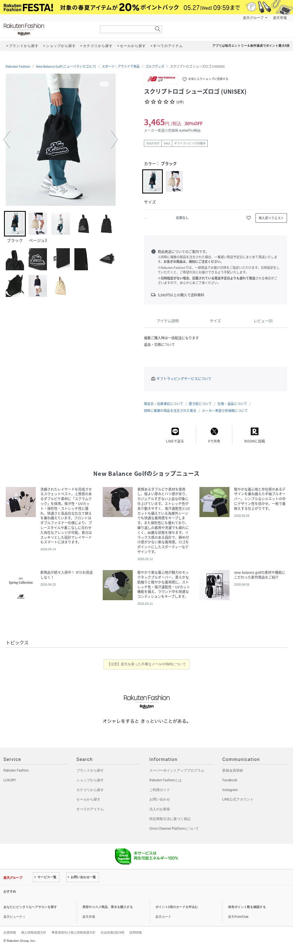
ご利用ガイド (159, 790)
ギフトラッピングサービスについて (184, 378)
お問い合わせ (159, 799)
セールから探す (88, 799)
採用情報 (135, 932)
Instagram (230, 790)
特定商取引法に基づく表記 (170, 819)
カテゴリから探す (90, 790)
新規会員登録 (232, 770)
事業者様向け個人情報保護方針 (74, 932)
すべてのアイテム (90, 809)
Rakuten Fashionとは (165, 780)
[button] (7, 139)
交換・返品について (232, 403)
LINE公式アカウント (238, 799)
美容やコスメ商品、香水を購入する (107, 907)
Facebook (229, 780)
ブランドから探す (90, 770)
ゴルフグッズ (154, 66)
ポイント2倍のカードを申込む (176, 907)
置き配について (200, 403)
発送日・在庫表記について (163, 403)
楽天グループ (253, 18)
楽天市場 (280, 18)
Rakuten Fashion (47, 29)
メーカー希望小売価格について (225, 410)
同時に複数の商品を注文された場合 (170, 410)
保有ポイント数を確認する (247, 907)
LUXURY (9, 780)
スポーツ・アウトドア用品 (121, 66)
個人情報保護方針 (33, 932)
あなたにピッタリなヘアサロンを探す (30, 907)
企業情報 (9, 932)
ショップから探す (90, 780)
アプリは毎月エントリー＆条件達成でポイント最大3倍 (251, 46)
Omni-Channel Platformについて (174, 829)
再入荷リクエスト (271, 218)
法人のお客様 (159, 809)
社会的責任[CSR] (112, 932)
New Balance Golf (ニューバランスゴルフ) (66, 66)
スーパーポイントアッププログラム (176, 770)
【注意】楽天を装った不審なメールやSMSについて (146, 664)
